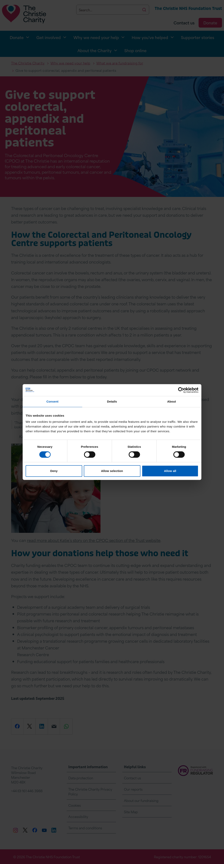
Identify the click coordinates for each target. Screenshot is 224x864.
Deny (54, 471)
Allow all (170, 471)
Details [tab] (112, 401)
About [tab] (171, 401)
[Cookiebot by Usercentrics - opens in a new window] (181, 390)
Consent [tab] (52, 401)
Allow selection (112, 471)
